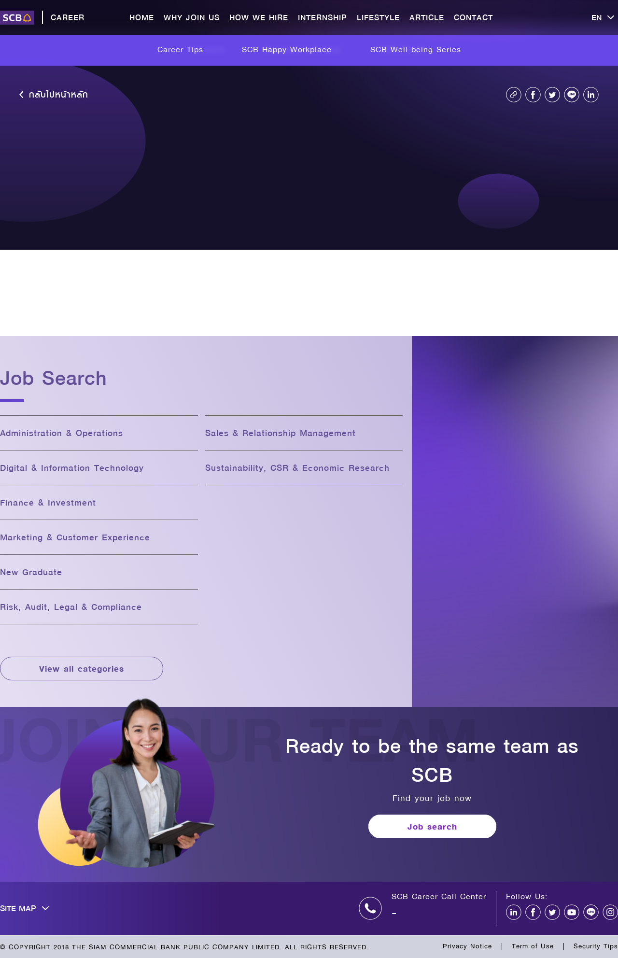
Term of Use (533, 946)
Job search (432, 826)
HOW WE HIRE (258, 17)
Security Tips (596, 946)
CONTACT (473, 17)
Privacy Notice (467, 946)
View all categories (81, 668)
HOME (141, 17)
